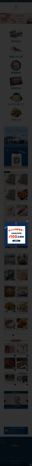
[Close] (27, 221)
